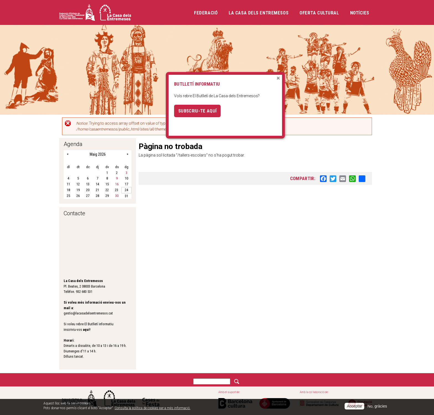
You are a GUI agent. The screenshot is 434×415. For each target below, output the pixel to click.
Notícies (359, 13)
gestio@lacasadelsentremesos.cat (88, 313)
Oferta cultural (319, 13)
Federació (206, 13)
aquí (86, 329)
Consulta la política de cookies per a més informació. (152, 408)
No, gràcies (377, 406)
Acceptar (354, 406)
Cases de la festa (150, 398)
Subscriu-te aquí (197, 111)
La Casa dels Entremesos (258, 13)
